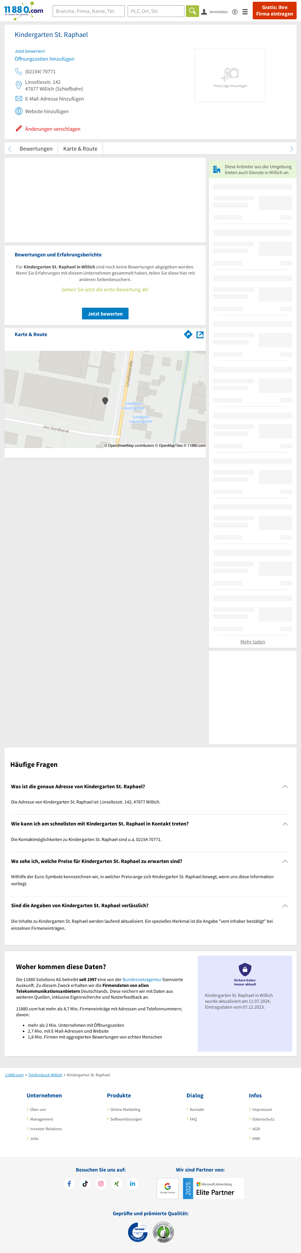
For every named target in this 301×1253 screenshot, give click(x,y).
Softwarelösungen (126, 1119)
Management (41, 1119)
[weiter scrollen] (291, 148)
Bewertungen (36, 148)
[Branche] (89, 11)
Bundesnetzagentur (142, 979)
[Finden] (192, 11)
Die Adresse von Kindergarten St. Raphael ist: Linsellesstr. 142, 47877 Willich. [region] (85, 802)
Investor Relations (46, 1128)
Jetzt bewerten (105, 313)
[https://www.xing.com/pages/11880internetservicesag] (116, 1184)
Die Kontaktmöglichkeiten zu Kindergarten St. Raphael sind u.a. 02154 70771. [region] (86, 839)
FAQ (193, 1119)
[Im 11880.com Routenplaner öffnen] (188, 333)
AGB (256, 1128)
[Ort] (156, 11)
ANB (256, 1138)
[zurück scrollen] (9, 148)
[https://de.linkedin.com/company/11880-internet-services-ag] (132, 1184)
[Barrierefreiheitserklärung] (237, 11)
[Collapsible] (285, 786)
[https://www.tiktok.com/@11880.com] (85, 1184)
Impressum (262, 1109)
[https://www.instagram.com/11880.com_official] (101, 1184)
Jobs (34, 1138)
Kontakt (197, 1109)
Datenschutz (263, 1119)
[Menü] (247, 11)
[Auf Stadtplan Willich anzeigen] (199, 333)
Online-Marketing (125, 1109)
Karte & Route (80, 148)
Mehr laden (252, 641)
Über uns (38, 1109)
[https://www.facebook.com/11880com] (69, 1184)
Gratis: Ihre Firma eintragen (274, 10)
